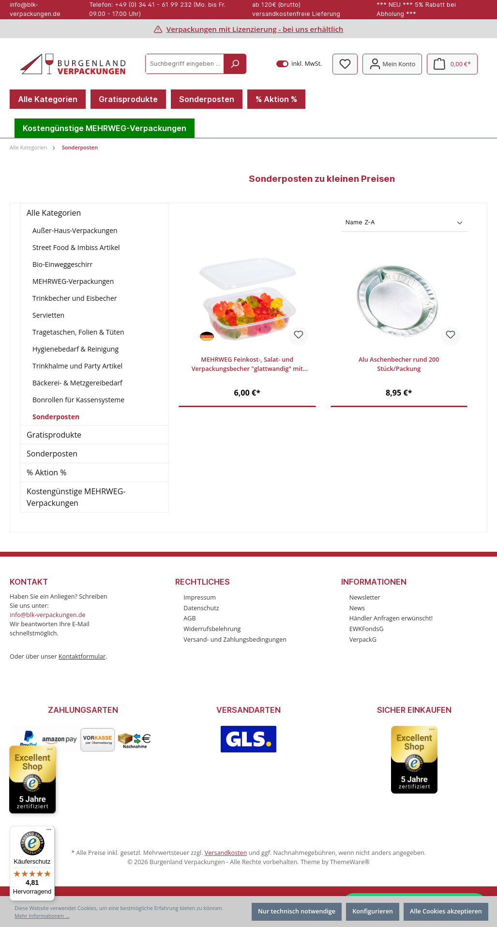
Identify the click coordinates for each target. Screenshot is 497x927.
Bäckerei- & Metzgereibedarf (77, 382)
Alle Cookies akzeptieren (446, 911)
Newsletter (364, 597)
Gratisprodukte (54, 434)
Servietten (48, 315)
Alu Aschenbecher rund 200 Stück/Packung (399, 364)
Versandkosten (226, 853)
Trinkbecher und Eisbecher (74, 298)
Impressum (199, 597)
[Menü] (49, 832)
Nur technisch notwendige (296, 911)
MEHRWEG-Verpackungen (73, 281)
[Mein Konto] (392, 64)
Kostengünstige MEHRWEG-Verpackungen (76, 497)
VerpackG (363, 639)
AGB (189, 618)
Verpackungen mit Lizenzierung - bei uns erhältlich (255, 29)
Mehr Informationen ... (42, 915)
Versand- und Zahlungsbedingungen (234, 639)
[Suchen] (235, 64)
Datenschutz (201, 608)
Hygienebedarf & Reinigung (75, 348)
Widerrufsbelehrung (212, 629)
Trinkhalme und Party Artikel (77, 365)
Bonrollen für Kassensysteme (78, 399)
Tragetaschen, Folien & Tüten (78, 332)
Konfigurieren (372, 911)
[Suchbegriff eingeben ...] (185, 64)
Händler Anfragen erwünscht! (391, 618)
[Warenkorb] (452, 64)
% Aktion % (46, 472)
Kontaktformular (82, 656)
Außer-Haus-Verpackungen (75, 230)
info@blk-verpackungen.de (48, 615)
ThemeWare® (350, 862)
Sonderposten (55, 416)
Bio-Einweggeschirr (62, 264)
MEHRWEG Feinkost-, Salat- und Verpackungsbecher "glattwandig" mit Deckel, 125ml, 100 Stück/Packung (247, 364)
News (357, 608)
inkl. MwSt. (299, 64)
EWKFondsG (366, 629)
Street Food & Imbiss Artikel (76, 247)
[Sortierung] (404, 223)
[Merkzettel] (345, 64)
